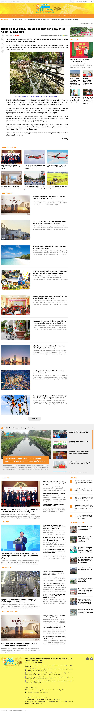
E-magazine (16, 428)
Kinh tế (17, 35)
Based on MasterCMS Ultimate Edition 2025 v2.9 (13, 710)
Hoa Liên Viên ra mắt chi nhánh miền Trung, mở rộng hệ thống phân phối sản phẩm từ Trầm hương (53, 573)
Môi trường (21, 16)
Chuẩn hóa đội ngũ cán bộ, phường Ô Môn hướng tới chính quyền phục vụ (88, 81)
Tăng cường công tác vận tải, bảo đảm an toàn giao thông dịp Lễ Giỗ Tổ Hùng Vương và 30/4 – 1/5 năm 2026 (83, 508)
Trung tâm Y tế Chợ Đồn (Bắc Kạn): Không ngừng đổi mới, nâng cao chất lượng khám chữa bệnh (84, 601)
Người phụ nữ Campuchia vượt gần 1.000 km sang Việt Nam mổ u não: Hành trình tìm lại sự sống (83, 498)
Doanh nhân (7, 568)
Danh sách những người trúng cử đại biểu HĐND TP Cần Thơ (80, 60)
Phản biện (69, 16)
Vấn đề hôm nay (7, 16)
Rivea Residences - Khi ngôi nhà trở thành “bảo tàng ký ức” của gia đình (49, 197)
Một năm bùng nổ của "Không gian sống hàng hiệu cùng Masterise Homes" (49, 347)
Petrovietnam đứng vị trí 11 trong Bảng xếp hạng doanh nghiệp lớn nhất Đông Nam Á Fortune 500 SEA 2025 (53, 539)
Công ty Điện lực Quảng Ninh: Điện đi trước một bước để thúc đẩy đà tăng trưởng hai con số (50, 397)
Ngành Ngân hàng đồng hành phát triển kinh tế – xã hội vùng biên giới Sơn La (50, 297)
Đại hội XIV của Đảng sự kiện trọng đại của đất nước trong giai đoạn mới (79, 462)
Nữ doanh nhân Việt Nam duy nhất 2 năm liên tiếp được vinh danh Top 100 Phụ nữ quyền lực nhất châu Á (54, 596)
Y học (26, 16)
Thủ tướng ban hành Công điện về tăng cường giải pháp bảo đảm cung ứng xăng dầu (49, 222)
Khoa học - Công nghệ (46, 16)
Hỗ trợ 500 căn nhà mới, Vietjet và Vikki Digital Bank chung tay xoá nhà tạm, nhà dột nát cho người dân (54, 551)
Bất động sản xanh (9, 611)
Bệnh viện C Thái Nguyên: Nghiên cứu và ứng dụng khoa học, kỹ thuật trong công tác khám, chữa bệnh (85, 549)
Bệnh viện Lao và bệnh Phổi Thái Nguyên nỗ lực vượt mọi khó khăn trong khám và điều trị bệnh (85, 560)
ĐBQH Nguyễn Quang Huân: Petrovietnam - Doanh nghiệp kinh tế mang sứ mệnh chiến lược (19, 555)
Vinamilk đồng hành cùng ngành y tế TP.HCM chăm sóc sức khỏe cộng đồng (34, 188)
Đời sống (31, 16)
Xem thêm (34, 418)
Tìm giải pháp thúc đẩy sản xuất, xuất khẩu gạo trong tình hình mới (57, 187)
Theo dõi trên (51, 35)
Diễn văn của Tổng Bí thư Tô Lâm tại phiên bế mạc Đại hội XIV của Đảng (79, 452)
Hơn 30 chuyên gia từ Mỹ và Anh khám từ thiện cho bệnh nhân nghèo (85, 528)
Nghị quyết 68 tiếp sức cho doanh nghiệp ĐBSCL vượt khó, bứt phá (18, 600)
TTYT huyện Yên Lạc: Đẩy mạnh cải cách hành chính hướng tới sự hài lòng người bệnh (85, 539)
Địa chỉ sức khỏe (78, 522)
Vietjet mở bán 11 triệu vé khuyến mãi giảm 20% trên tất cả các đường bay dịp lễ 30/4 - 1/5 (34, 167)
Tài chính (5, 521)
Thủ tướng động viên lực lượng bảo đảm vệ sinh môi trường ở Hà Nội (79, 431)
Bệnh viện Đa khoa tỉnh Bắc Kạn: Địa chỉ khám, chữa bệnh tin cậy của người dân (85, 611)
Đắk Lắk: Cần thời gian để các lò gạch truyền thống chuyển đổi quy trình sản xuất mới (75, 82)
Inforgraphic (26, 428)
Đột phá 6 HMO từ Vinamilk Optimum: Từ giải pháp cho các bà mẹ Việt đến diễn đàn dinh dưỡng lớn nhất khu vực (54, 527)
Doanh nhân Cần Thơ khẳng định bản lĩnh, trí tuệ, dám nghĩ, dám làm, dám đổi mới (54, 584)
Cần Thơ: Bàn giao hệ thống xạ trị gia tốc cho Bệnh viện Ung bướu (75, 100)
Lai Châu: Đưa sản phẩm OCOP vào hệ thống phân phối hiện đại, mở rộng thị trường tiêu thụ (50, 272)
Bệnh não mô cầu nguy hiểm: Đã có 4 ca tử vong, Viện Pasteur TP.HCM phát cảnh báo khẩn (83, 516)
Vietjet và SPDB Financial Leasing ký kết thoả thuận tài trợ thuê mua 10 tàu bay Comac (11, 167)
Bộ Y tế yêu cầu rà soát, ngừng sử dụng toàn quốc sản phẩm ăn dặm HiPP (45, 19)
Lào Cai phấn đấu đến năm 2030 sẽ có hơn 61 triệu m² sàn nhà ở (54, 637)
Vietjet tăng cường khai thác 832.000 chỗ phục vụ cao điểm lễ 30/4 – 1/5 (57, 166)
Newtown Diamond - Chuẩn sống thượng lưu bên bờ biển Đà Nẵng (10, 187)
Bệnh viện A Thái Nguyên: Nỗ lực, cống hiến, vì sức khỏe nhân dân (85, 580)
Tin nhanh (6, 478)
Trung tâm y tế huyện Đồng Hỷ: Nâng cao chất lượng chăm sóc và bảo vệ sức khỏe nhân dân (85, 591)
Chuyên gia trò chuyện (59, 16)
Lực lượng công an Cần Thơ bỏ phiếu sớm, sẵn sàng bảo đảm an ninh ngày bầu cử (88, 100)
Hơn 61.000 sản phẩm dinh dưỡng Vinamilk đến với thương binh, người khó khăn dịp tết (49, 322)
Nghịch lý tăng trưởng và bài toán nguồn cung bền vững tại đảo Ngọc (54, 616)
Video (33, 428)
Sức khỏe (14, 16)
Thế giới (37, 16)
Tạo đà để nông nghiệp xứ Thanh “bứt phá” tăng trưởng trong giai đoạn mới (83, 490)
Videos (74, 16)
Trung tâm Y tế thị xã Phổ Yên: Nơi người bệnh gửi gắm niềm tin (85, 569)
